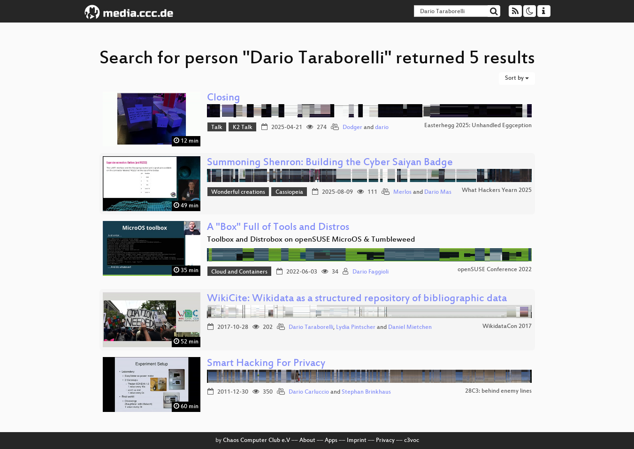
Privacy (385, 440)
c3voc (411, 440)
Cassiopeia (289, 192)
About (307, 440)
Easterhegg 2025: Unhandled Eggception (478, 125)
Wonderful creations (238, 192)
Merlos (402, 192)
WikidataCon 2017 (507, 326)
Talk (216, 127)
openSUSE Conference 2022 (495, 269)
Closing (223, 98)
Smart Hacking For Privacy (266, 364)
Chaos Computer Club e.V (256, 440)
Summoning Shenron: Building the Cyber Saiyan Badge (330, 163)
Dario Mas (437, 192)
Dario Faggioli (370, 272)
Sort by (517, 78)
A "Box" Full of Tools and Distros (278, 228)
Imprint (357, 440)
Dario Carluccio (309, 392)
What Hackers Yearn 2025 (497, 190)
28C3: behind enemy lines (498, 391)
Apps (331, 440)
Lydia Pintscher (355, 327)
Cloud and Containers (239, 272)
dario (382, 127)
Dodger (352, 127)
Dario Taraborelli (311, 327)
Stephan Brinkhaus (366, 392)
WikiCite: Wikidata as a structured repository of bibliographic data (357, 299)
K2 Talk (242, 127)
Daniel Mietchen (410, 327)
